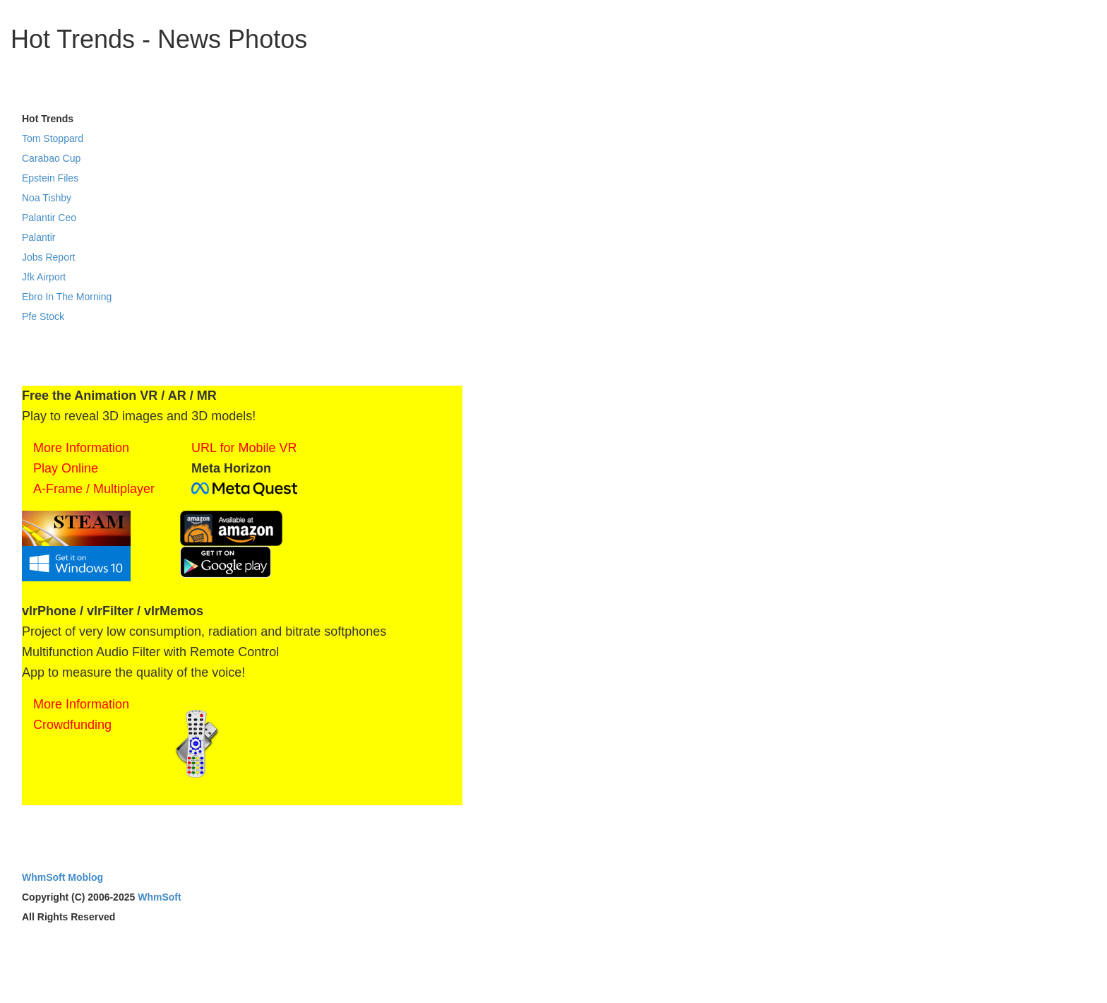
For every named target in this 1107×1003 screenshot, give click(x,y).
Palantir (38, 237)
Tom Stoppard (52, 138)
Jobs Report (48, 257)
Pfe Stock (43, 316)
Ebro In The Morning (67, 296)
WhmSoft (159, 897)
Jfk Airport (44, 277)
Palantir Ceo (49, 217)
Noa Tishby (46, 197)
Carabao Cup (51, 158)
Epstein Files (50, 178)
